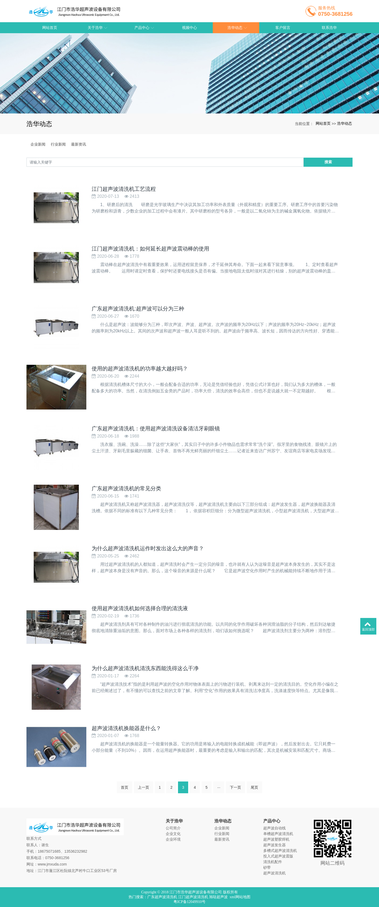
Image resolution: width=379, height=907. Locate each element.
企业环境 (173, 839)
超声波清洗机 (274, 873)
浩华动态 (344, 123)
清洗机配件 (272, 862)
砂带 (267, 867)
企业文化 (173, 834)
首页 (124, 800)
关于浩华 (174, 821)
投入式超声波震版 (278, 856)
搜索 (328, 162)
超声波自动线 (274, 828)
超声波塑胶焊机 (276, 839)
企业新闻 (37, 144)
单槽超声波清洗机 (278, 834)
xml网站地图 (240, 897)
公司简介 (173, 828)
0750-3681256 (57, 858)
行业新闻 (58, 144)
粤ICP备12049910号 (189, 902)
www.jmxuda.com (52, 864)
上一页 (143, 800)
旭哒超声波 (218, 897)
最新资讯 (78, 144)
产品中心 (271, 821)
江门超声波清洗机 (193, 897)
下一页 (235, 800)
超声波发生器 (274, 845)
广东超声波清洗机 (162, 897)
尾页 (254, 800)
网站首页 (323, 123)
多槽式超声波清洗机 (280, 850)
